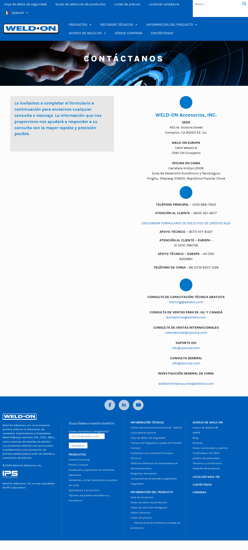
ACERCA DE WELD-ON (87, 33)
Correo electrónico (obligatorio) (89, 431)
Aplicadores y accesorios (84, 490)
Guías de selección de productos (80, 4)
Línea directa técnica (143, 432)
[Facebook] (109, 405)
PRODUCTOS (80, 24)
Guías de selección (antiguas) (149, 507)
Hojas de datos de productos (149, 502)
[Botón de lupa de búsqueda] (244, 3)
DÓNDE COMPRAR (128, 33)
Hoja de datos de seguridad (25, 4)
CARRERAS (199, 492)
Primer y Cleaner (78, 464)
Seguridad (137, 483)
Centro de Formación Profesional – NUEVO (156, 427)
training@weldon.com (186, 302)
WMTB (196, 432)
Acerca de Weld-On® (205, 427)
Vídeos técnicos (141, 512)
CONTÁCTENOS (162, 33)
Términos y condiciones (207, 463)
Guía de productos (142, 497)
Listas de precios (127, 4)
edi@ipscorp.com (186, 348)
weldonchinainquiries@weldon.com (186, 384)
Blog (195, 437)
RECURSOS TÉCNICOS (119, 24)
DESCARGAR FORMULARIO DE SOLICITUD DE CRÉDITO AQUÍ (186, 223)
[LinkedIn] (124, 405)
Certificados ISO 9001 (206, 453)
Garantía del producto (206, 468)
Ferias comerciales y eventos (210, 448)
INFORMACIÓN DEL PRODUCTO (172, 24)
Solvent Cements (79, 459)
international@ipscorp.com (186, 333)
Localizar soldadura (164, 4)
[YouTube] (138, 405)
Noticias (198, 442)
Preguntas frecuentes (144, 473)
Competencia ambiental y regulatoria (154, 478)
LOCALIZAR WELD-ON (206, 476)
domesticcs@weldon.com (186, 317)
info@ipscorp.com (186, 363)
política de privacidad (206, 458)
